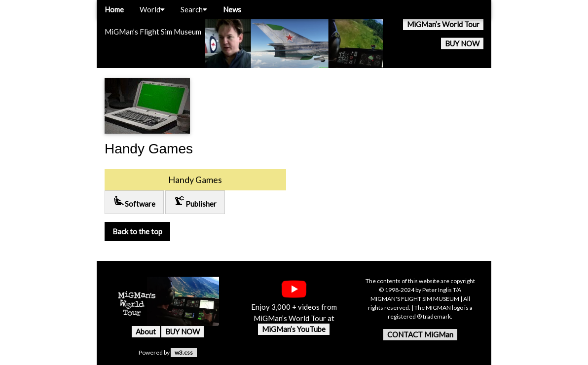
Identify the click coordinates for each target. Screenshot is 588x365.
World (152, 9)
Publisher (195, 201)
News (232, 9)
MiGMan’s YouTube (294, 329)
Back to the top (137, 231)
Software (134, 201)
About (146, 331)
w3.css (184, 352)
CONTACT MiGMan (420, 334)
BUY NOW (462, 43)
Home (114, 9)
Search (194, 9)
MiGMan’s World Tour (443, 24)
